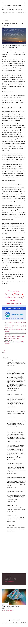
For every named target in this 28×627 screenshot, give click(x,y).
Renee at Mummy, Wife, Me (14, 411)
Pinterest (18, 297)
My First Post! (10, 579)
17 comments (11, 581)
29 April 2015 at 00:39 (11, 473)
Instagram (13, 300)
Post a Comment (9, 610)
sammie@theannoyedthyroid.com (16, 477)
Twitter (18, 294)
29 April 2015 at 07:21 (11, 487)
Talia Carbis (10, 525)
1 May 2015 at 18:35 (11, 531)
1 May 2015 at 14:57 (11, 521)
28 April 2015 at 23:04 (11, 459)
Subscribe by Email (14, 303)
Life (6, 352)
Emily (8, 369)
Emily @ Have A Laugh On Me (15, 491)
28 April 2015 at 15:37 (11, 390)
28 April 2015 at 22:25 (11, 428)
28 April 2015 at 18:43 (11, 406)
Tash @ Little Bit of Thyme (14, 463)
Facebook (9, 294)
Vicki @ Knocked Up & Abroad (14, 421)
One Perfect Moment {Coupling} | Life (14, 336)
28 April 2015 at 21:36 (11, 416)
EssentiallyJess (11, 515)
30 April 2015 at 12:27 (11, 511)
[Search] (25, 2)
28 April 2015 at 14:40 (11, 365)
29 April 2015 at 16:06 (11, 501)
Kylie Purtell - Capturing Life (13, 5)
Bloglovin (8, 297)
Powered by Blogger (14, 620)
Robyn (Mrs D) (10, 505)
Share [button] (3, 350)
